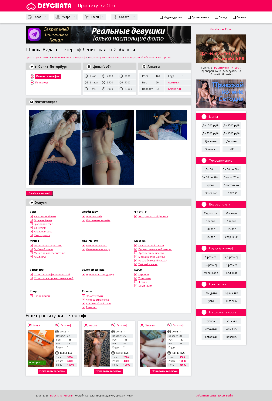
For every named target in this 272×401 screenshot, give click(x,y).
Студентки (210, 213)
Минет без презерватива (49, 253)
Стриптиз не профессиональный (53, 278)
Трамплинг (144, 278)
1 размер (210, 257)
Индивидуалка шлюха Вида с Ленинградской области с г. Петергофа (130, 57)
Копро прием (42, 296)
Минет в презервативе (48, 245)
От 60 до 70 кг (211, 177)
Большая (231, 273)
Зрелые (211, 221)
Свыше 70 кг (232, 177)
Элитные (210, 149)
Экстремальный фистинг (153, 216)
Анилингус (40, 256)
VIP (232, 149)
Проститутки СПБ (61, 395)
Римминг (91, 307)
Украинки (211, 329)
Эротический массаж (151, 253)
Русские (211, 321)
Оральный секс (43, 220)
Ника (36, 325)
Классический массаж (151, 245)
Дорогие (231, 141)
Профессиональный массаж (155, 249)
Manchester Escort (221, 29)
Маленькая (211, 273)
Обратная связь (206, 395)
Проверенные (198, 17)
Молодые (232, 213)
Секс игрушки (42, 235)
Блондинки (211, 293)
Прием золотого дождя (100, 274)
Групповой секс (43, 224)
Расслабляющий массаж (152, 260)
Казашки (231, 337)
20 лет (211, 229)
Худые (211, 185)
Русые (211, 301)
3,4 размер (211, 265)
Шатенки (231, 301)
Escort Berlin (225, 395)
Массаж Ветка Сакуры (151, 256)
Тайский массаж (148, 264)
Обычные (211, 193)
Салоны (239, 17)
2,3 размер (232, 257)
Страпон (143, 274)
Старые (231, 221)
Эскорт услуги (94, 296)
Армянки (173, 82)
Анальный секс (43, 231)
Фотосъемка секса (97, 299)
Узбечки (231, 321)
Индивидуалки (171, 17)
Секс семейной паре (98, 303)
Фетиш (142, 282)
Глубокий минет (43, 249)
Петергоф (41, 82)
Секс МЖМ (40, 227)
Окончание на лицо (98, 249)
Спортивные (232, 185)
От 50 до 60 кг (232, 169)
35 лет (211, 237)
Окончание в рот (96, 245)
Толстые (231, 193)
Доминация (145, 285)
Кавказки (211, 337)
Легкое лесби (94, 216)
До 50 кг (211, 169)
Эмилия (150, 325)
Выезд (221, 17)
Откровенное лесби (98, 220)
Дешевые (211, 141)
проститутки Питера (226, 67)
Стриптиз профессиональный (52, 274)
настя (93, 325)
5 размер (231, 265)
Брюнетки (174, 89)
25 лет (232, 229)
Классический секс (45, 216)
